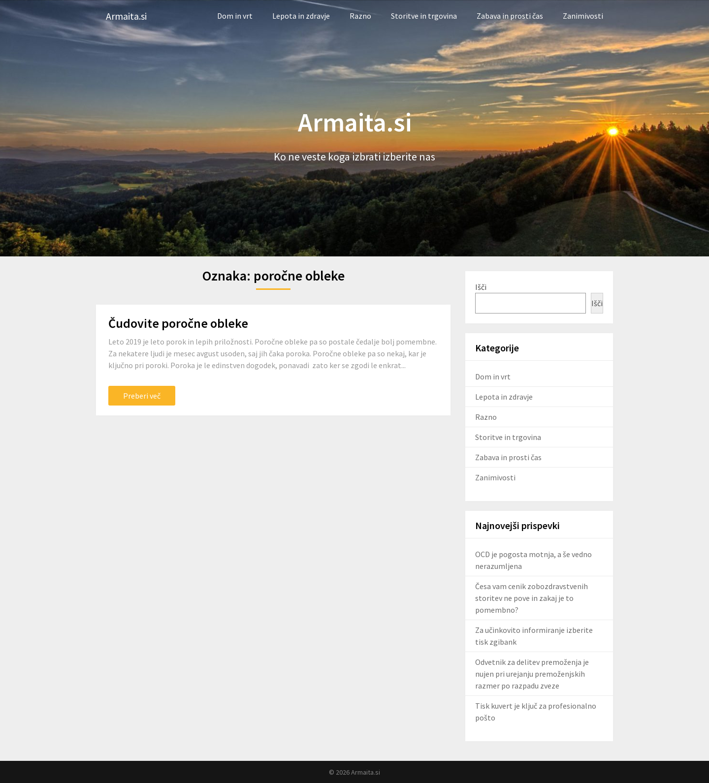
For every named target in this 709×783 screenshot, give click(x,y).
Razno (360, 16)
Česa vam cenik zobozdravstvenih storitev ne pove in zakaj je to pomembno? (531, 598)
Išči (480, 287)
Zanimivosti (583, 16)
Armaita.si (126, 16)
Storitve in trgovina (424, 16)
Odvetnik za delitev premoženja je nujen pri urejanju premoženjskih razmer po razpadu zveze (532, 673)
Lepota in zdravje (301, 16)
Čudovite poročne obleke (178, 323)
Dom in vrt (235, 16)
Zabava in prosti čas (510, 16)
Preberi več (142, 396)
